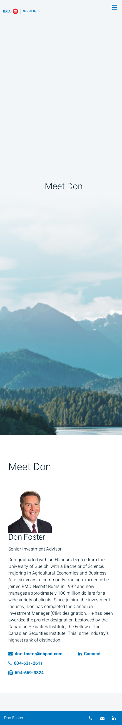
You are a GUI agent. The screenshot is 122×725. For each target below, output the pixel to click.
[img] (61, 217)
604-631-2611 (25, 663)
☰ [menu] (114, 7)
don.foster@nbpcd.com (35, 653)
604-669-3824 (26, 672)
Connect (89, 653)
